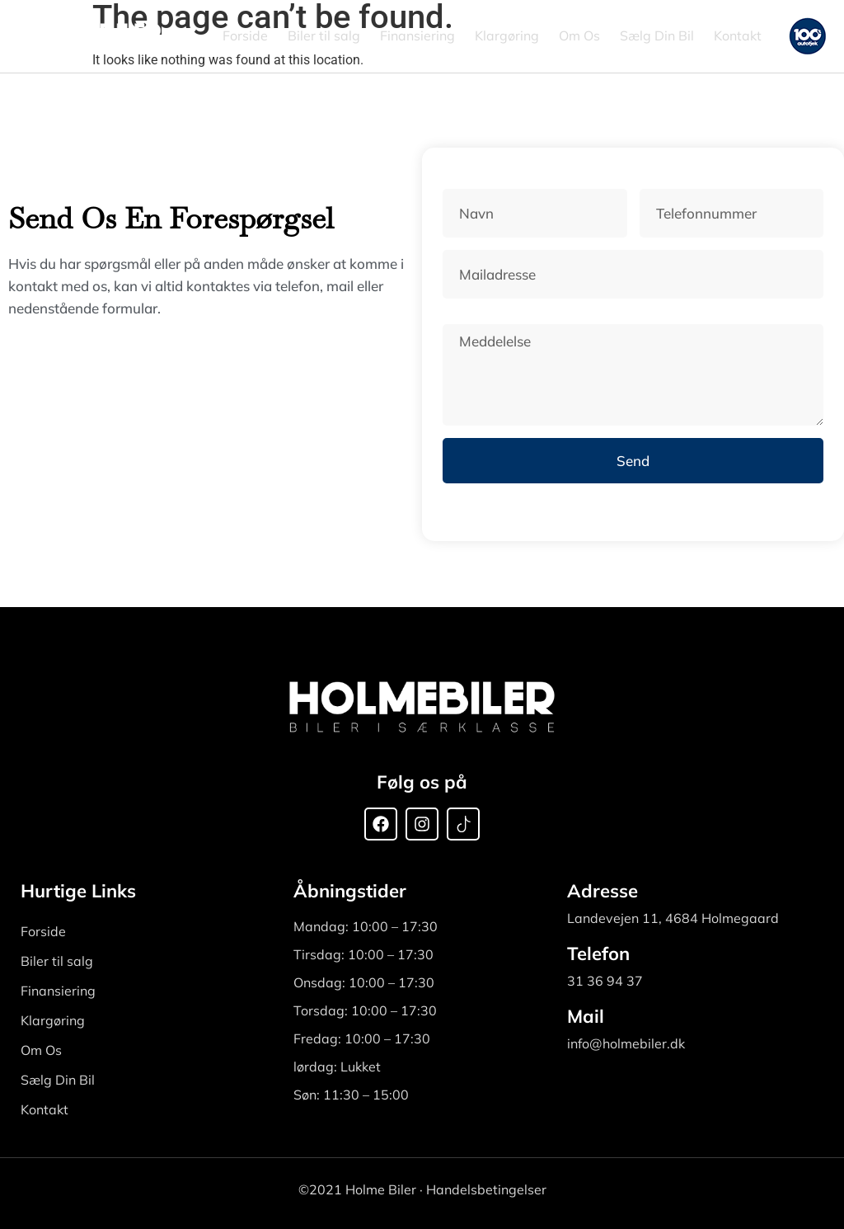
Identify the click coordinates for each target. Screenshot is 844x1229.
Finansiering (417, 35)
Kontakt (738, 35)
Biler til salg (324, 35)
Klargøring (507, 35)
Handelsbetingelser (486, 1189)
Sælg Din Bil (657, 35)
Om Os (579, 35)
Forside (245, 35)
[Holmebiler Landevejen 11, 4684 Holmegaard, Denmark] (190, 413)
